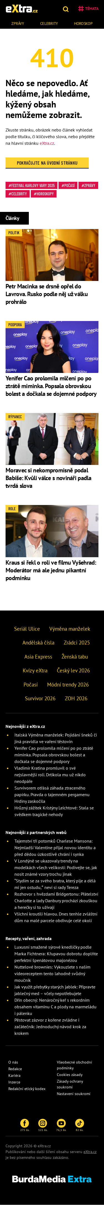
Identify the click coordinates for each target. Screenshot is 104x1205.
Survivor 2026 (40, 698)
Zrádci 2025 (77, 642)
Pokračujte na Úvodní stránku (47, 163)
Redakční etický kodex (26, 1088)
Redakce (15, 1068)
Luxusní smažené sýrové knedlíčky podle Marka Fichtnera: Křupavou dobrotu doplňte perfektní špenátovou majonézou (56, 953)
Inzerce (14, 1082)
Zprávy (17, 23)
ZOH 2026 (76, 698)
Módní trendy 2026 (68, 684)
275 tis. (24, 1125)
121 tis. (42, 1125)
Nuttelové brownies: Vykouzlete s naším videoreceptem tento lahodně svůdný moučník (52, 973)
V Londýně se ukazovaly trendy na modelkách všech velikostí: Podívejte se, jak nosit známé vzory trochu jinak (55, 867)
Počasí (69, 185)
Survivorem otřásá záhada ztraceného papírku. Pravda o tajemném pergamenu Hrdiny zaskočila (52, 794)
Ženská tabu (75, 656)
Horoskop (83, 23)
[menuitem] (18, 23)
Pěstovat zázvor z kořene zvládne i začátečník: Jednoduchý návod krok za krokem (50, 1026)
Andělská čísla (38, 642)
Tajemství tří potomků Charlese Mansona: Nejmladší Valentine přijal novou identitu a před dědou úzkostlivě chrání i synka (55, 847)
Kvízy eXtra (35, 670)
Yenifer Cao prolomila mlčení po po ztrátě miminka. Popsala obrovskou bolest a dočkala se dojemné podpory (51, 386)
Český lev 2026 (73, 670)
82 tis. (79, 1125)
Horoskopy (45, 193)
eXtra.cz (47, 143)
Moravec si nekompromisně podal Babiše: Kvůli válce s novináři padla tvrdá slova (48, 478)
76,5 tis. (61, 1125)
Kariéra (14, 1075)
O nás (13, 1062)
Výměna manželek (69, 628)
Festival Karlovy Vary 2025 (33, 185)
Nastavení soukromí (73, 1093)
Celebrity (49, 23)
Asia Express (38, 656)
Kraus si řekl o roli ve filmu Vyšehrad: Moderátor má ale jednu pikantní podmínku (51, 570)
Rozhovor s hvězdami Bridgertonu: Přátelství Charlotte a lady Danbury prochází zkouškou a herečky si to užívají (56, 900)
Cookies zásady (70, 1074)
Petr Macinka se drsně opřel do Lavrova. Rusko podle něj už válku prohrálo (47, 294)
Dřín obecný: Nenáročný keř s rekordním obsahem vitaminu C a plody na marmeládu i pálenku (55, 1006)
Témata (88, 8)
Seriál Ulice (27, 628)
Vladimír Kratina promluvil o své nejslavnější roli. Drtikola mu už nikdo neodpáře (50, 774)
